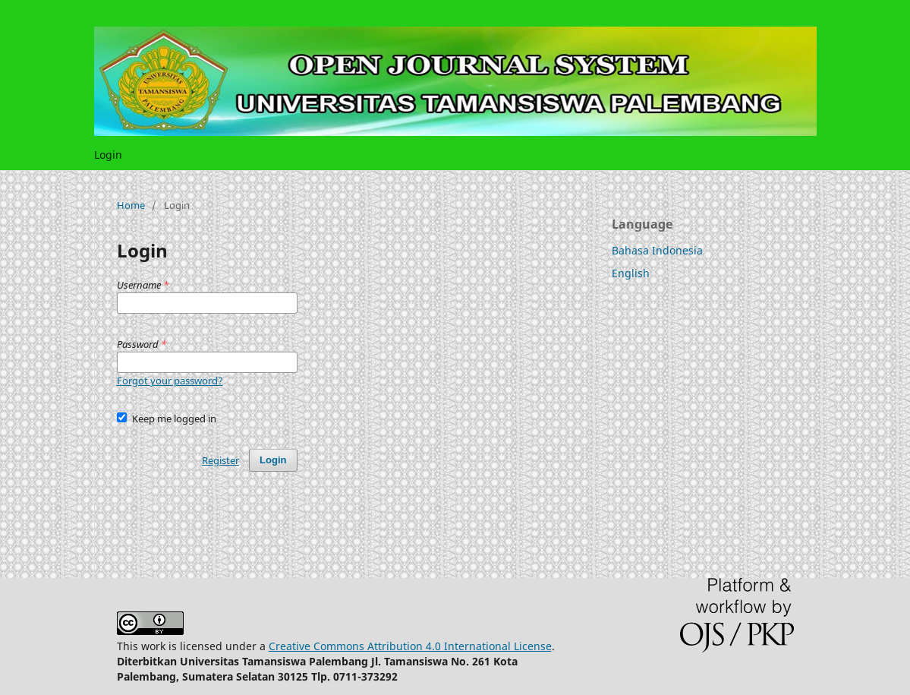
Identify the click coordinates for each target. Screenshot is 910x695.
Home (131, 205)
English (631, 273)
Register (220, 460)
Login (108, 154)
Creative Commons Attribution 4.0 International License (410, 646)
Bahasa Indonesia (657, 250)
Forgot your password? (170, 380)
